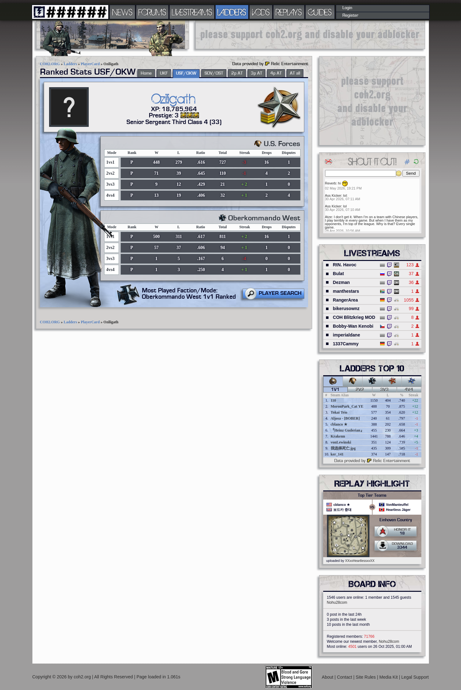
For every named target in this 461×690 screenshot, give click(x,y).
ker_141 (337, 454)
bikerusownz (346, 308)
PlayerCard (90, 64)
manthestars (346, 291)
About (328, 677)
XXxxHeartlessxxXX (359, 561)
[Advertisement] (310, 34)
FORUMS (152, 12)
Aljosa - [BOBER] (345, 418)
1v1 (335, 389)
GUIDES (320, 12)
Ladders (70, 64)
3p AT (256, 73)
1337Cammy (346, 343)
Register (350, 15)
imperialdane (346, 334)
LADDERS (231, 12)
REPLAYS (289, 12)
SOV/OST (214, 73)
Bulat (338, 273)
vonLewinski (341, 442)
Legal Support (415, 677)
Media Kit (389, 677)
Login (347, 8)
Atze (328, 217)
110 (333, 400)
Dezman (341, 282)
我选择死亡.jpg (343, 448)
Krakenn (338, 436)
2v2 (360, 389)
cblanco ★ (339, 424)
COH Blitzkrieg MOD (354, 317)
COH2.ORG (50, 64)
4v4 (409, 389)
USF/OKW (186, 73)
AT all (295, 73)
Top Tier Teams (372, 495)
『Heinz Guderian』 (347, 430)
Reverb (330, 183)
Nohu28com (337, 602)
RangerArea (345, 300)
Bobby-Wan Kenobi (353, 326)
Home (146, 73)
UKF (164, 73)
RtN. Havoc (345, 264)
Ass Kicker (333, 195)
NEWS (122, 12)
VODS (261, 12)
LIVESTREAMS (192, 12)
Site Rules (366, 677)
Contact (345, 677)
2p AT (237, 73)
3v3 (384, 389)
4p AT (276, 73)
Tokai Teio (339, 412)
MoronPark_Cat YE (347, 406)
